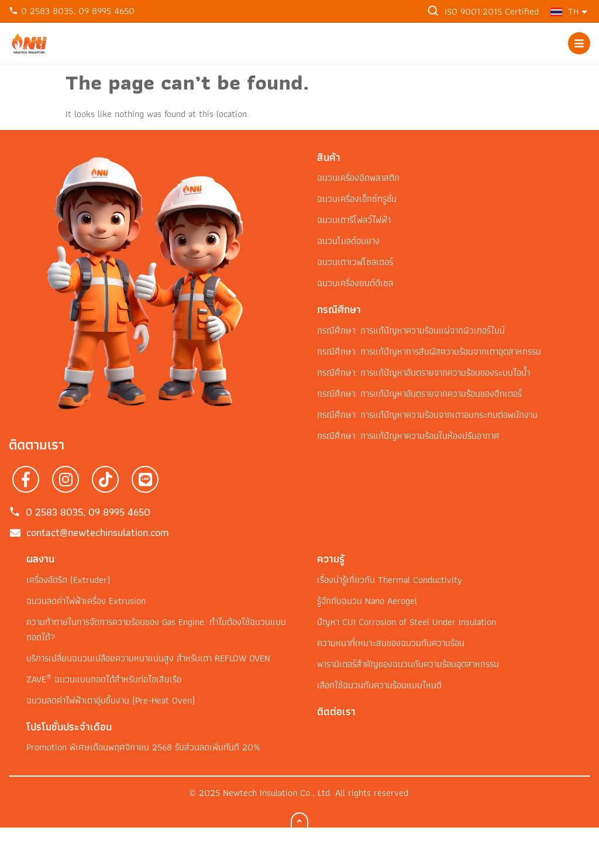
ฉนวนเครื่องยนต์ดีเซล (355, 283)
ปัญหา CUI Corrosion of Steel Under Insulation (406, 622)
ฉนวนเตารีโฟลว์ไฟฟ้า (354, 219)
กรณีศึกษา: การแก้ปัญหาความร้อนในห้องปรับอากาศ (408, 435)
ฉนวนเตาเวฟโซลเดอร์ (355, 262)
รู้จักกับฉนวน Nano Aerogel (367, 600)
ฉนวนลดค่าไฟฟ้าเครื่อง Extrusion (86, 600)
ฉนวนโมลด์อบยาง (348, 241)
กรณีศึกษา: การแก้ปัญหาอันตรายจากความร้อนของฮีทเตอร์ (419, 393)
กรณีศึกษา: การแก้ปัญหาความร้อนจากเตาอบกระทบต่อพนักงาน (427, 414)
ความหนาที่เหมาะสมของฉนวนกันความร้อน (390, 643)
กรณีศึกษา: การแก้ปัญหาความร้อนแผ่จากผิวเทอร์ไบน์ (411, 330)
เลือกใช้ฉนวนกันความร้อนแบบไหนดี (379, 685)
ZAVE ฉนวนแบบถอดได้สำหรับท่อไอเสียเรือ (103, 679)
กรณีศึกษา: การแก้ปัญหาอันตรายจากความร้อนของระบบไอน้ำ (423, 372)
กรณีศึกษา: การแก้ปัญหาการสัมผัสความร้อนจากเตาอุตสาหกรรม (429, 351)
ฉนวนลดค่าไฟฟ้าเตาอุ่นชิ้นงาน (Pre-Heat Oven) (110, 700)
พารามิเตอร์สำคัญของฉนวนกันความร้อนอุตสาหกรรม (408, 664)
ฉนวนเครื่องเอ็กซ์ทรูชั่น (357, 198)
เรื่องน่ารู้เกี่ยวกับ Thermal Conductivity (389, 579)
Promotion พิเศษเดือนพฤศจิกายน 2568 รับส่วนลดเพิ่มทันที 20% (143, 747)
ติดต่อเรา (336, 711)
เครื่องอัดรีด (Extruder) (68, 579)
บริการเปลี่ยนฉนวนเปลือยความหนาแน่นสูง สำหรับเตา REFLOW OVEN (148, 658)
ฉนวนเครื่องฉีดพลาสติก (358, 177)
